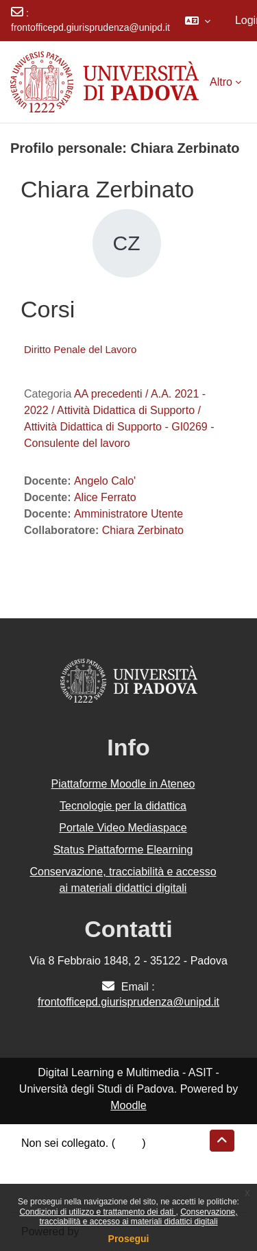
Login (128, 1143)
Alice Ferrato (105, 497)
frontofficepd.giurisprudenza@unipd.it (90, 27)
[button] (198, 20)
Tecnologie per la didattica (123, 806)
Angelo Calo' (105, 481)
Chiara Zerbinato (143, 530)
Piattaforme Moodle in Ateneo (123, 784)
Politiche (41, 1176)
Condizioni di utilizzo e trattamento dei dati (97, 1212)
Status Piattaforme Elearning (123, 849)
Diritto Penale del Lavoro (80, 349)
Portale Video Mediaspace (123, 828)
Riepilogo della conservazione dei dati (113, 1159)
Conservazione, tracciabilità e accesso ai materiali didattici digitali (138, 1216)
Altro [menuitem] (221, 82)
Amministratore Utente (128, 514)
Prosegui (128, 1238)
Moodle (128, 1105)
